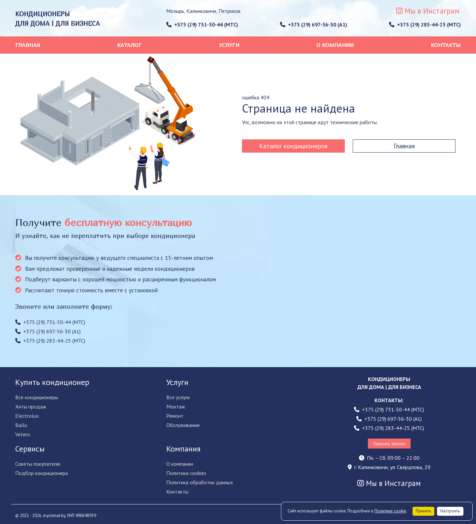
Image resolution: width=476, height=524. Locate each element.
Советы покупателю (37, 463)
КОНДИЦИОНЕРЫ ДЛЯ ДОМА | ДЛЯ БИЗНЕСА (57, 18)
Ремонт (174, 415)
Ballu (21, 425)
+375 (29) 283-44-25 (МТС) (425, 24)
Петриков (229, 11)
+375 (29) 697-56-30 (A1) (313, 24)
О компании (335, 45)
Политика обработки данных (199, 482)
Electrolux (27, 415)
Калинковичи (201, 11)
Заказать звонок (389, 444)
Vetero (22, 434)
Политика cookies (186, 473)
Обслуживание (183, 425)
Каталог (129, 45)
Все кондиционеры (36, 397)
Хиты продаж (30, 406)
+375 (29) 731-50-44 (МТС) (202, 24)
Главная (27, 45)
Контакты (446, 45)
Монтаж (175, 406)
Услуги (229, 45)
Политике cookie (390, 511)
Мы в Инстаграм (427, 11)
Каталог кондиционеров (293, 146)
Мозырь (175, 11)
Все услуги (178, 397)
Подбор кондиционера (41, 473)
